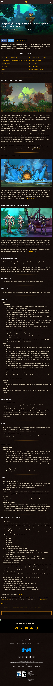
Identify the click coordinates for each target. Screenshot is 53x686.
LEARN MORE (36, 149)
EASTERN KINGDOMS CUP (36, 60)
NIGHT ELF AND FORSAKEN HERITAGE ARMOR (14, 60)
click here (20, 594)
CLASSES (4, 66)
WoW (6, 607)
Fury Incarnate (23, 607)
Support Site (32, 597)
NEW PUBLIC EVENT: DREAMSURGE (11, 57)
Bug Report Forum (42, 599)
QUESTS (4, 73)
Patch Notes (30, 607)
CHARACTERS (33, 63)
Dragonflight (38, 607)
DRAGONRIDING (33, 66)
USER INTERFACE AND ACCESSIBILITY (39, 73)
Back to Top (4, 603)
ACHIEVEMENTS (6, 63)
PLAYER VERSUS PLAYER (36, 70)
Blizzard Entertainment (21, 29)
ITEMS (3, 70)
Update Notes (16, 607)
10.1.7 (10, 607)
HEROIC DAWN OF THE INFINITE (38, 57)
